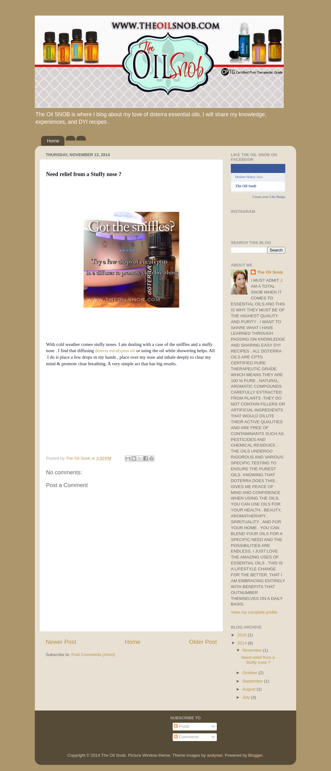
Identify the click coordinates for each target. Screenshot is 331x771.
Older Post (203, 642)
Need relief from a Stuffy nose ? (258, 660)
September (253, 681)
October (250, 672)
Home (53, 140)
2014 (242, 643)
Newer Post (61, 642)
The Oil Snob (245, 186)
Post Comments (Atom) (93, 654)
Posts (181, 726)
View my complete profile (254, 612)
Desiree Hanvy (245, 177)
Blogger (255, 755)
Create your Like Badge (269, 197)
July (246, 697)
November (252, 650)
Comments (186, 737)
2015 (242, 635)
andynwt (214, 755)
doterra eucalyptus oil (115, 350)
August (249, 689)
